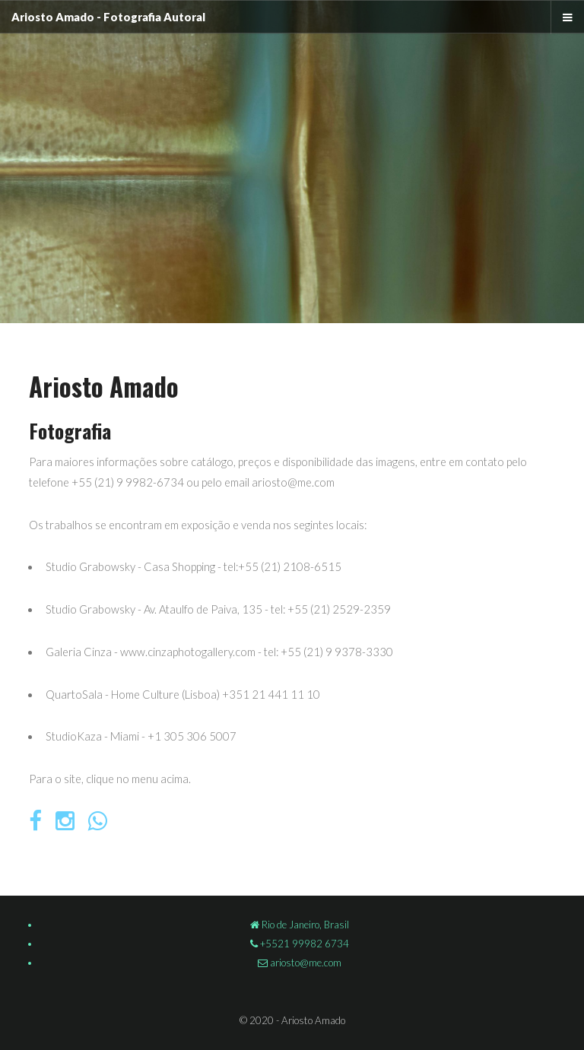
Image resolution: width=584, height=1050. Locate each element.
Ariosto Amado (52, 17)
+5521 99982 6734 (303, 943)
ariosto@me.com (304, 962)
